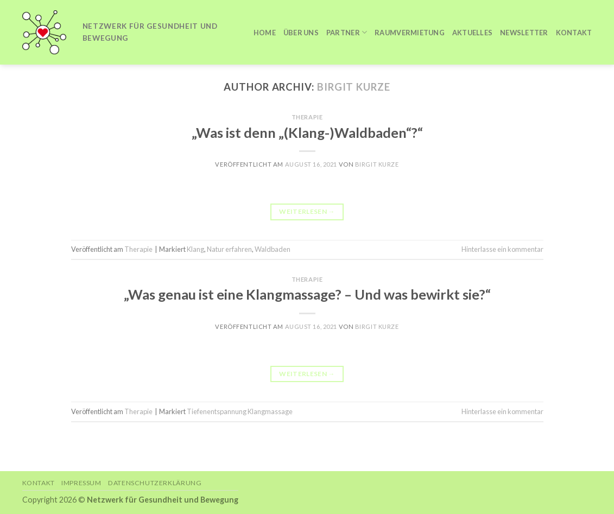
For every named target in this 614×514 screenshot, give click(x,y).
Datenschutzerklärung (154, 483)
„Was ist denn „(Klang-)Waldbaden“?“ (307, 132)
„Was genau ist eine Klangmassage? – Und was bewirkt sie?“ (307, 294)
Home (265, 32)
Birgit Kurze (353, 87)
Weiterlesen (307, 211)
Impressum (81, 483)
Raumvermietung (410, 32)
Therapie (307, 116)
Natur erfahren (229, 249)
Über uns (301, 32)
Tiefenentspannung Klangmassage (240, 411)
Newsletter (524, 32)
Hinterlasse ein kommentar (502, 249)
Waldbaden (272, 249)
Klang (195, 249)
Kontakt (574, 32)
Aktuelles (472, 32)
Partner (346, 32)
